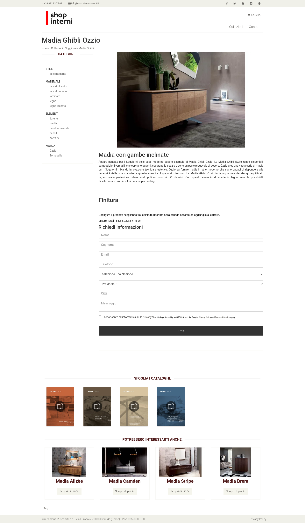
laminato (55, 96)
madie (53, 123)
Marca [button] (50, 145)
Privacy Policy (205, 317)
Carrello (253, 15)
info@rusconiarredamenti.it (83, 3)
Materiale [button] (53, 81)
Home (45, 48)
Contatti (254, 27)
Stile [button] (49, 68)
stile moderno (58, 73)
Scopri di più (69, 491)
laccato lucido (58, 86)
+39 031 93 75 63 (52, 3)
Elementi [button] (52, 113)
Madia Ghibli (86, 48)
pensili (53, 133)
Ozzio (53, 150)
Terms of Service (222, 317)
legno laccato (58, 105)
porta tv (54, 138)
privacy (147, 317)
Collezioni (236, 27)
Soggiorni (70, 48)
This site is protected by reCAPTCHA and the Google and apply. (194, 317)
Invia (181, 330)
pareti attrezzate (59, 128)
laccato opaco (58, 91)
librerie (54, 118)
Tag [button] (46, 508)
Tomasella (56, 155)
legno (53, 101)
